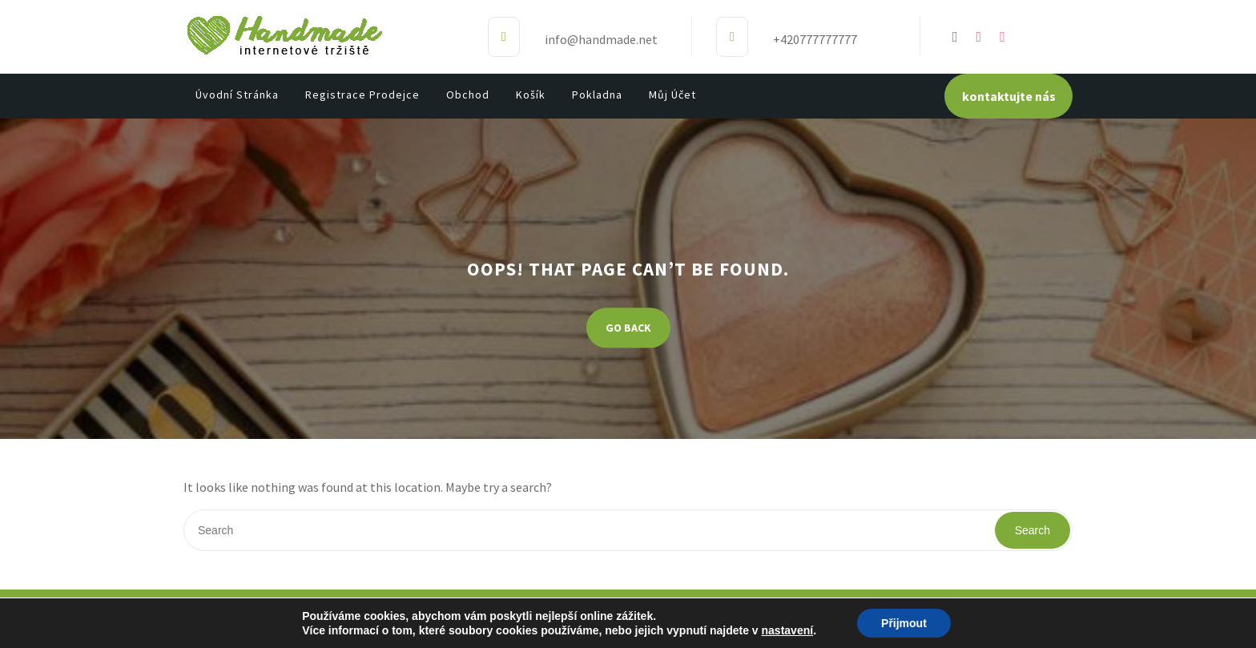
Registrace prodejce (362, 94)
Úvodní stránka (237, 94)
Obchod (467, 94)
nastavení (788, 630)
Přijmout (904, 623)
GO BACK (628, 328)
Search (1032, 530)
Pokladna (597, 94)
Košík (530, 94)
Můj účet (672, 94)
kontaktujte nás (1009, 96)
